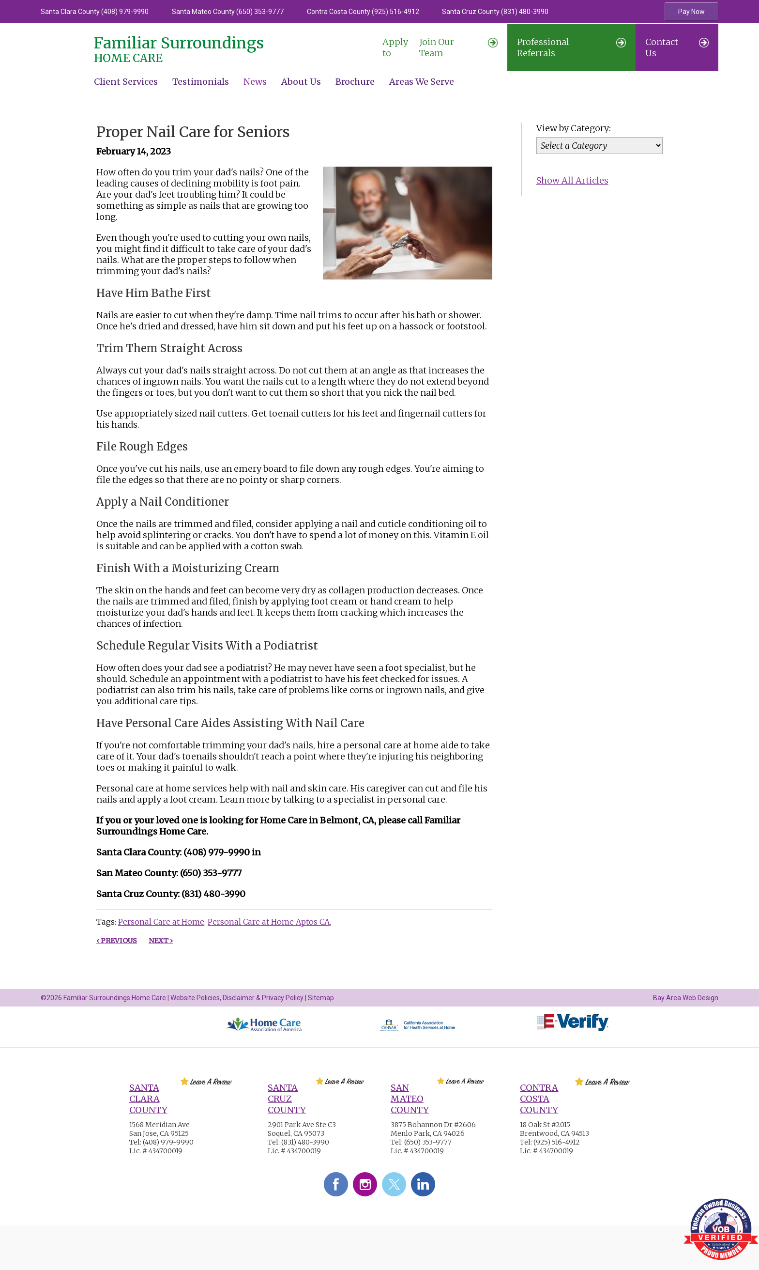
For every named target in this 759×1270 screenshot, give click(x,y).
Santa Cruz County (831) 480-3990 (495, 11)
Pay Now (691, 11)
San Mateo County (410, 1098)
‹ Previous (116, 940)
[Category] (599, 145)
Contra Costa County (539, 1098)
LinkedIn (423, 1184)
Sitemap (321, 998)
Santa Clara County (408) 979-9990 (95, 11)
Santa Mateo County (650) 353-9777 (228, 11)
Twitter (394, 1184)
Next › (161, 940)
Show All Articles (572, 180)
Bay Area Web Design (685, 998)
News (255, 81)
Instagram (365, 1184)
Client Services (126, 81)
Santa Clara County (148, 1098)
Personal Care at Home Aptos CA (269, 922)
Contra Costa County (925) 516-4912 (363, 11)
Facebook (336, 1184)
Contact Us (677, 47)
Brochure (355, 81)
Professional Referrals (571, 47)
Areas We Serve (421, 81)
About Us (301, 81)
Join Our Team (440, 47)
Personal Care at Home (161, 922)
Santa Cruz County (287, 1098)
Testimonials (200, 81)
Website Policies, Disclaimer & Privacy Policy (237, 998)
